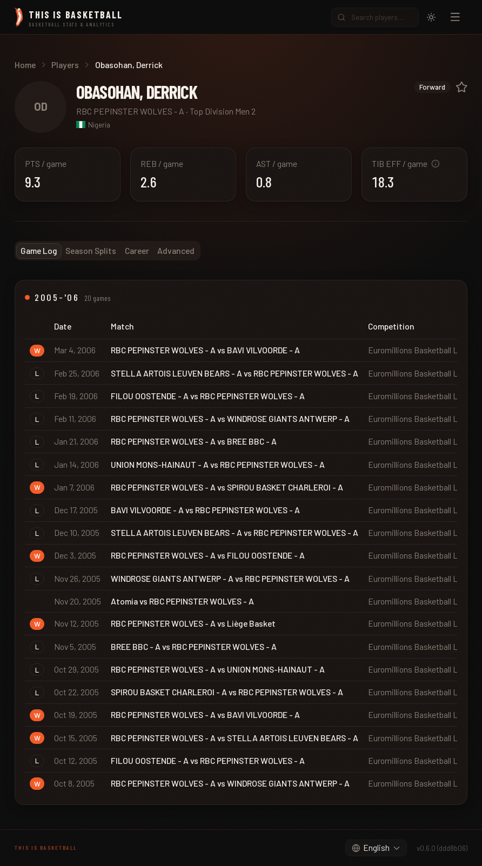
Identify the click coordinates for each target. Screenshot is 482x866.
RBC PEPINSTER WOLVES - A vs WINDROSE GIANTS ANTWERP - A (230, 418)
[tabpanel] (241, 542)
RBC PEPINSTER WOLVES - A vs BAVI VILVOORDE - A (205, 350)
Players (65, 64)
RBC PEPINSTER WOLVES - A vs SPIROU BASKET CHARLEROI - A (227, 487)
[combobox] (376, 848)
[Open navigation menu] (455, 17)
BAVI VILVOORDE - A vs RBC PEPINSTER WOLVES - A (205, 510)
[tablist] (107, 250)
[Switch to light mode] (431, 17)
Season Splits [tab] (90, 250)
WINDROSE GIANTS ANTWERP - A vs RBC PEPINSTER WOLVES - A (230, 578)
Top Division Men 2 (223, 111)
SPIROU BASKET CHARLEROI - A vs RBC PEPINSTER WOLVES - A (227, 692)
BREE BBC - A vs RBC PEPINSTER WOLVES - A (194, 646)
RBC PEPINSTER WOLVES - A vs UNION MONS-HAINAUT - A (218, 669)
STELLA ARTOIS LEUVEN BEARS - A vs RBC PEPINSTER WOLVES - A (234, 373)
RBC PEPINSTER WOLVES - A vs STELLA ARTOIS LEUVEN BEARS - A (234, 738)
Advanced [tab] (176, 250)
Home (25, 64)
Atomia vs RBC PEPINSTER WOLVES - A (182, 601)
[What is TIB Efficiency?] (435, 163)
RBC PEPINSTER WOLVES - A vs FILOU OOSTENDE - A (208, 555)
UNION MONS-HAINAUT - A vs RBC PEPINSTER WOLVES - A (218, 464)
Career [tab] (137, 250)
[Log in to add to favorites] (462, 87)
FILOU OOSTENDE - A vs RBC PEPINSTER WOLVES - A (208, 396)
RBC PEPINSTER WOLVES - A (130, 111)
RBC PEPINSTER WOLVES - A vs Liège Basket (193, 623)
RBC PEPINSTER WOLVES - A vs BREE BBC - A (194, 441)
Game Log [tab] (39, 250)
